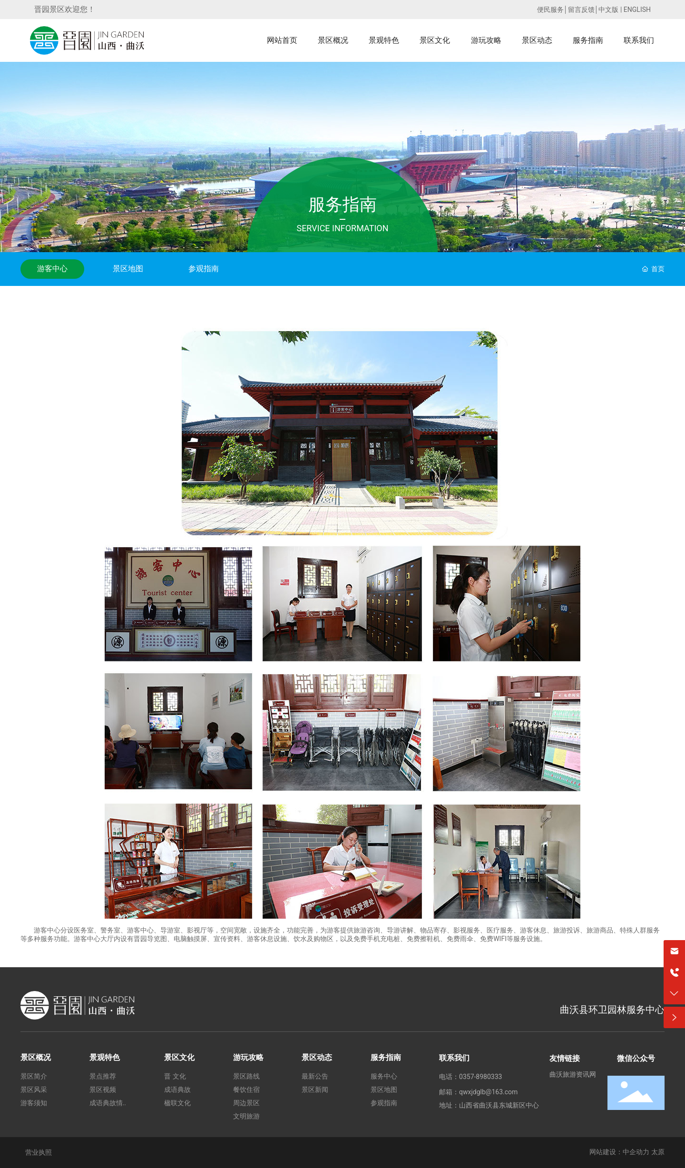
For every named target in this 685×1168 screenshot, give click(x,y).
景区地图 (128, 268)
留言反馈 (581, 9)
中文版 (608, 9)
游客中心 (52, 268)
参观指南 (203, 268)
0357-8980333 (480, 1076)
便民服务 (550, 9)
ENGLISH (637, 9)
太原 (658, 1152)
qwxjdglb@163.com (488, 1092)
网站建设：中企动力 (619, 1152)
